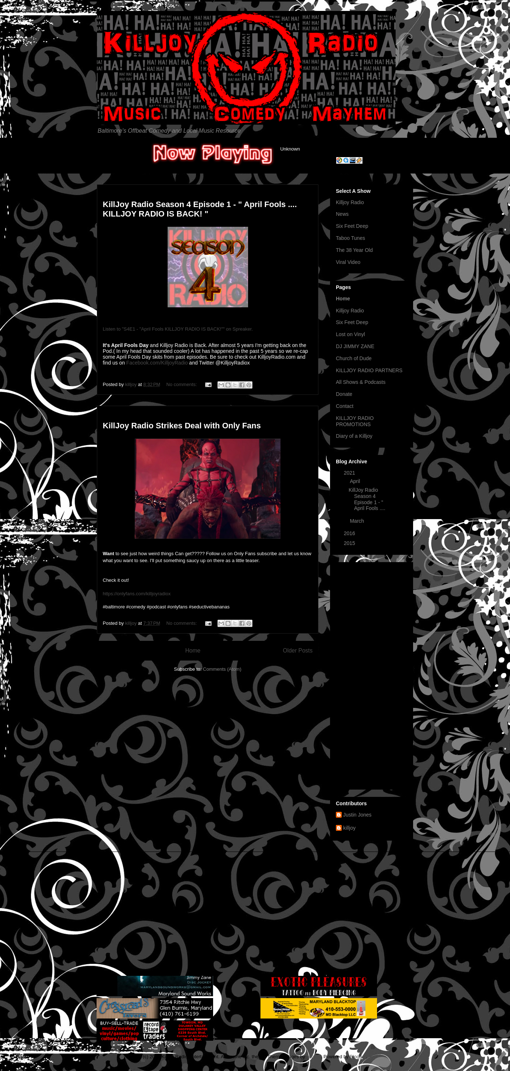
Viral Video (348, 262)
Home (192, 650)
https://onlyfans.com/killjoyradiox (136, 593)
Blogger (358, 1056)
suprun (313, 1056)
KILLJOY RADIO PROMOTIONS (355, 421)
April (355, 481)
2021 (350, 473)
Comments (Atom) (222, 669)
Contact (344, 406)
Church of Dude (354, 358)
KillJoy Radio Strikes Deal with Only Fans (182, 425)
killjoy (349, 828)
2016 (350, 533)
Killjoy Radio (350, 202)
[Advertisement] (371, 674)
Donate (344, 394)
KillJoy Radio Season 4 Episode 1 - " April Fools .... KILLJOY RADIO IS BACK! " (200, 209)
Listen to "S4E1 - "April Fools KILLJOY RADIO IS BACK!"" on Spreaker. (178, 329)
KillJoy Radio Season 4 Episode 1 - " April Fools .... (367, 499)
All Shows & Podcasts (360, 382)
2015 (350, 543)
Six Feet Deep (352, 226)
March (357, 521)
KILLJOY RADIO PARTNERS (369, 370)
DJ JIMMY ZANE (355, 346)
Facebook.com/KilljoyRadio (157, 363)
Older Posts (298, 650)
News (342, 214)
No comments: (182, 384)
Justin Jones (357, 815)
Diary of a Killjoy (354, 436)
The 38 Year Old (354, 250)
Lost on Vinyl (350, 334)
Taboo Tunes (350, 238)
